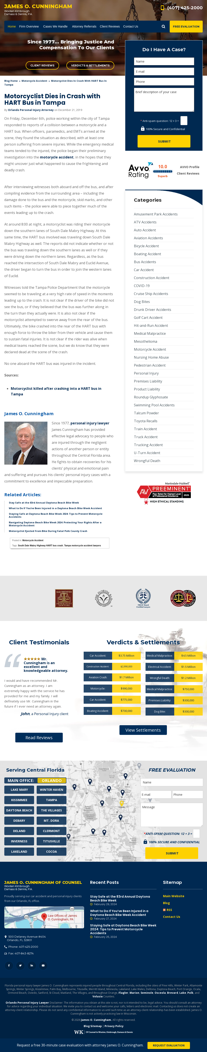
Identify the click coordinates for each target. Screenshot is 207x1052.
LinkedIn (31, 966)
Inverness (19, 841)
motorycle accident (57, 157)
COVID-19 (142, 286)
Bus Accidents (145, 262)
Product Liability (147, 389)
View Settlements (143, 730)
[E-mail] (164, 71)
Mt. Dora (51, 821)
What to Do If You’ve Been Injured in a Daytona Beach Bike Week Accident (55, 508)
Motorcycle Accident (34, 80)
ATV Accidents (145, 222)
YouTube (43, 966)
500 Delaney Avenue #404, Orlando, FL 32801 (44, 918)
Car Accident (144, 270)
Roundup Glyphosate (151, 397)
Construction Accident (151, 278)
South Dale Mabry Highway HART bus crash (40, 545)
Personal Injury (146, 373)
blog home (11, 80)
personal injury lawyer (90, 423)
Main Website (173, 896)
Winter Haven (51, 790)
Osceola (160, 993)
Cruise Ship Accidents (151, 294)
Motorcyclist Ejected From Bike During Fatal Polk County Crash (48, 531)
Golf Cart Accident (148, 317)
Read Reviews (39, 737)
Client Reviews (42, 65)
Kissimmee (19, 800)
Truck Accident (146, 437)
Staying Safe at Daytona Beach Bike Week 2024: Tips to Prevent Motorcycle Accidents (55, 515)
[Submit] (164, 141)
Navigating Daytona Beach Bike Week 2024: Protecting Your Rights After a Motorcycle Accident (55, 524)
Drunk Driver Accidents (152, 309)
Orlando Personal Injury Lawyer (27, 1003)
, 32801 (25, 938)
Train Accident (145, 429)
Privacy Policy (114, 1026)
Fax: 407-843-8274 (19, 953)
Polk (190, 993)
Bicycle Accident (146, 246)
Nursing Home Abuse (151, 357)
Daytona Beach (19, 810)
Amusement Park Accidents (156, 214)
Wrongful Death (147, 461)
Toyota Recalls (145, 421)
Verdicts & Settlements (90, 65)
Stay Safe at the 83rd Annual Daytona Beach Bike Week (44, 502)
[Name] (164, 61)
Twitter (20, 966)
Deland (19, 831)
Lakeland (19, 851)
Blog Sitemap (93, 1026)
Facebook (9, 966)
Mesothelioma (145, 341)
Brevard (172, 993)
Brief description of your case (164, 100)
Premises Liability (148, 381)
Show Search (163, 26)
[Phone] (164, 82)
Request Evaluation (169, 1045)
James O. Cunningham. (96, 1020)
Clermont (51, 831)
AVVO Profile (189, 167)
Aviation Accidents (148, 238)
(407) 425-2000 (185, 7)
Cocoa (51, 851)
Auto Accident (145, 230)
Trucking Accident (148, 445)
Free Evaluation (186, 26)
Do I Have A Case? (164, 49)
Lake (182, 993)
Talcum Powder (146, 413)
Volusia (98, 997)
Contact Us (171, 917)
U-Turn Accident (147, 453)
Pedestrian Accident (150, 365)
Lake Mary (19, 790)
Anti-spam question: (154, 121)
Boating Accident (147, 254)
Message (172, 815)
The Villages (51, 810)
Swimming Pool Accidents (154, 405)
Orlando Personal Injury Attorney (31, 110)
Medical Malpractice (150, 333)
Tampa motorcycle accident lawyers (82, 545)
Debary (19, 821)
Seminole (147, 993)
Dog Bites (142, 301)
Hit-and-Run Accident (151, 325)
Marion (134, 993)
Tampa (51, 800)
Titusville (51, 841)
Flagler (123, 993)
